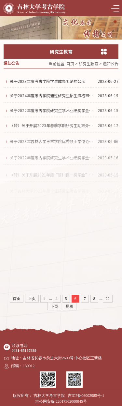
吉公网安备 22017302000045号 (61, 401)
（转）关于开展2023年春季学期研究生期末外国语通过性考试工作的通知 (53, 130)
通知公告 (110, 63)
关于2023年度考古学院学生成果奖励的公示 (47, 82)
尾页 (70, 306)
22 (108, 298)
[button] (115, 21)
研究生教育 (88, 63)
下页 (54, 306)
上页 (32, 298)
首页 (70, 63)
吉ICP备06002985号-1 (86, 395)
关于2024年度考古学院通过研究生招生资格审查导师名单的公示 (53, 97)
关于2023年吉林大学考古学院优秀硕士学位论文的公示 (53, 146)
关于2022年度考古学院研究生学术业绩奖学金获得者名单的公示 (53, 113)
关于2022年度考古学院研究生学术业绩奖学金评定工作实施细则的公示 (53, 163)
